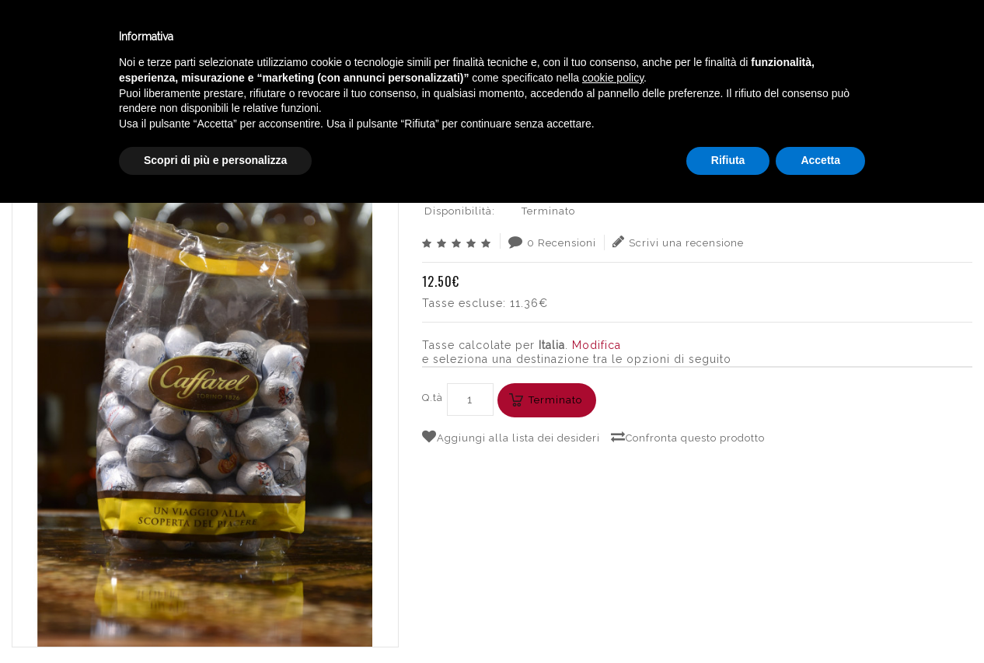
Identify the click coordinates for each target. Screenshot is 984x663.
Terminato (555, 400)
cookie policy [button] (613, 538)
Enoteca (201, 37)
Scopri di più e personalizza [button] (215, 620)
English (820, 52)
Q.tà (432, 397)
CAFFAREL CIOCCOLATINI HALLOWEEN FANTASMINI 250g (806, 97)
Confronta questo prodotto (688, 437)
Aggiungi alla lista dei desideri (511, 437)
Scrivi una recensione (678, 242)
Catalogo (382, 37)
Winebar (290, 37)
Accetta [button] (820, 620)
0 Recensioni (552, 242)
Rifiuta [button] (728, 620)
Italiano (820, 33)
